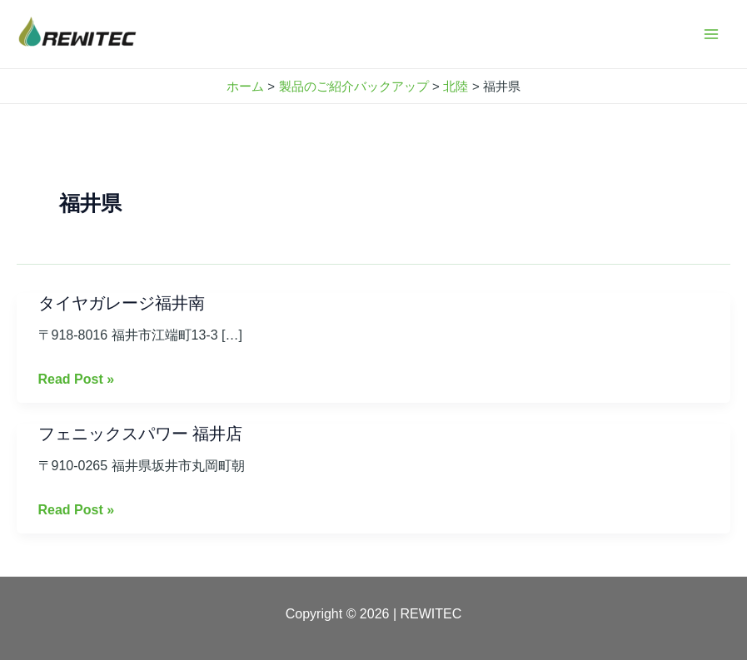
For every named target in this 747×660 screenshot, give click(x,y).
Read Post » (76, 379)
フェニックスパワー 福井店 (140, 433)
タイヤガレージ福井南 (121, 303)
